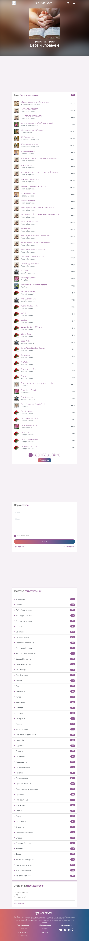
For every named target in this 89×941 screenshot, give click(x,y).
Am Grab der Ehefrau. (28, 292)
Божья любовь (44, 632)
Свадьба (44, 811)
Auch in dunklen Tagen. (29, 306)
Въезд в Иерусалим (44, 659)
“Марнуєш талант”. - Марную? (32, 130)
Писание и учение (44, 767)
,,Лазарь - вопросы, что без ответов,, (35, 102)
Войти (45, 541)
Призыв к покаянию (44, 783)
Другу (44, 686)
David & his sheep (27, 397)
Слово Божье (44, 821)
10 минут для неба (28, 151)
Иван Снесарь (19, 903)
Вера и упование (44, 637)
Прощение (44, 794)
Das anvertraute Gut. (28, 369)
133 (58, 455)
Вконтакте (44, 929)
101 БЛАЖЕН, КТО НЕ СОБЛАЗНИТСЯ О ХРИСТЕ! (40, 158)
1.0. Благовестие (27, 137)
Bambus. (24, 320)
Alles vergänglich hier (28, 278)
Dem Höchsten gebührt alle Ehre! (33, 404)
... (44, 455)
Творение (44, 848)
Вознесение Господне (44, 648)
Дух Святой (44, 691)
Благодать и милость (44, 621)
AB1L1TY (24, 271)
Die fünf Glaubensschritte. (30, 439)
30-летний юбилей (28, 193)
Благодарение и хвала (44, 615)
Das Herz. (24, 376)
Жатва (44, 697)
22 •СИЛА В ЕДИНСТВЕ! (30, 179)
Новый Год (44, 740)
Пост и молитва (44, 778)
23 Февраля (44, 599)
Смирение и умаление (44, 832)
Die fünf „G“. (25, 432)
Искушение (44, 702)
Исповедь (44, 708)
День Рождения (44, 675)
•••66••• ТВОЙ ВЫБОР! (29, 109)
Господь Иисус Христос (44, 664)
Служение (44, 827)
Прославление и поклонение (44, 789)
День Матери (44, 670)
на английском (23, 936)
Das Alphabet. (26, 362)
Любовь (44, 724)
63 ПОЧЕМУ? (26, 228)
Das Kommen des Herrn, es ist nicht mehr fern (37, 383)
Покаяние (44, 773)
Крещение (44, 713)
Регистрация (19, 547)
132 (53, 455)
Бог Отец (44, 626)
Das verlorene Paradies (29, 390)
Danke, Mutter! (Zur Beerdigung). (32, 348)
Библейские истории (44, 610)
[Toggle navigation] (74, 3)
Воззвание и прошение (44, 643)
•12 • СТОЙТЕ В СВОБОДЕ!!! (31, 116)
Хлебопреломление (44, 870)
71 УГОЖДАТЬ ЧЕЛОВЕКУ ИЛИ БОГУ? (35, 235)
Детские (44, 680)
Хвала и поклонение (44, 865)
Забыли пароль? (69, 547)
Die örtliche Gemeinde (29, 425)
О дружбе (44, 746)
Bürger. (23, 313)
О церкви (44, 751)
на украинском (23, 932)
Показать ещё (44, 460)
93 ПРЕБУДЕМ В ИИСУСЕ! (31, 264)
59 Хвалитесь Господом (30, 221)
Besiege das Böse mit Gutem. (31, 327)
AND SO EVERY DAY (28, 299)
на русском (23, 929)
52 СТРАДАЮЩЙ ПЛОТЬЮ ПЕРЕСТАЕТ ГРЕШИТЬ (40, 214)
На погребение (44, 729)
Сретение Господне (44, 843)
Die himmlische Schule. (29, 446)
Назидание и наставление (44, 735)
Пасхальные (44, 756)
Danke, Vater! (25, 355)
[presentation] (32, 528)
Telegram (44, 932)
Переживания (44, 762)
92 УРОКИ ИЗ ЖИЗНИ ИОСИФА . (33, 256)
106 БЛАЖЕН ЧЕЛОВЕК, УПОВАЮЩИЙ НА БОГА (39, 172)
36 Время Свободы (28, 200)
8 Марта (44, 605)
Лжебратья (44, 718)
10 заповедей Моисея (29, 144)
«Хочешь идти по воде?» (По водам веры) (37, 123)
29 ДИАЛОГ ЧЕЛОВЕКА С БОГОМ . (34, 186)
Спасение (44, 838)
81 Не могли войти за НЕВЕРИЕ (33, 249)
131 (49, 455)
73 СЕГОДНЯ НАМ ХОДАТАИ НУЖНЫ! (35, 242)
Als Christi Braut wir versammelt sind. (34, 285)
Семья (44, 816)
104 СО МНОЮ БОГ (28, 165)
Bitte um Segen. (26, 334)
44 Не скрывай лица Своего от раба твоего (37, 207)
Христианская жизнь (44, 876)
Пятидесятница (44, 800)
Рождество (44, 805)
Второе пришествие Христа (44, 653)
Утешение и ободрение (44, 859)
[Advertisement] (44, 75)
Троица (44, 854)
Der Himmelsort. (27, 411)
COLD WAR (25, 341)
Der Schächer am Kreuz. (29, 418)
